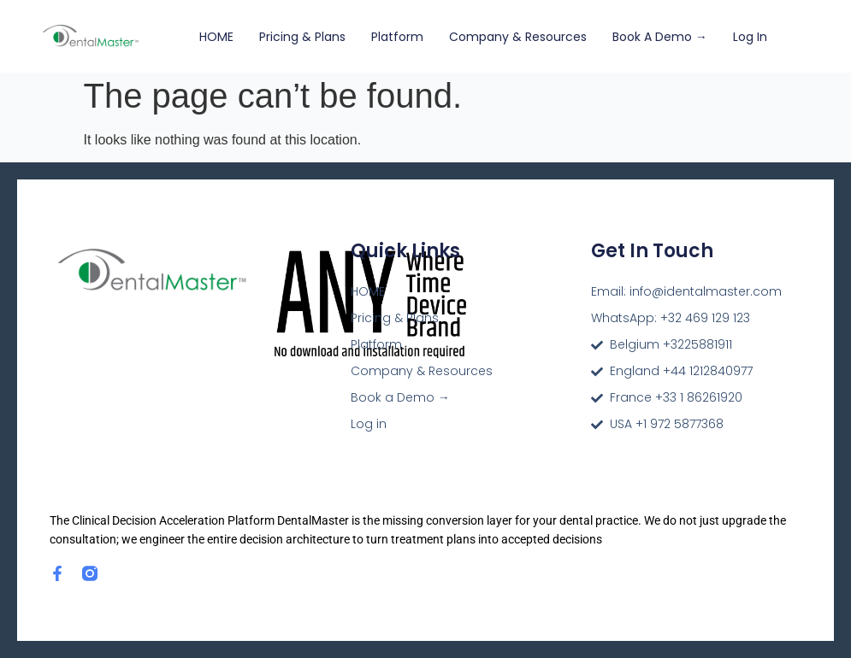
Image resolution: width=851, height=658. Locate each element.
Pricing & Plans (302, 36)
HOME (216, 36)
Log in (750, 36)
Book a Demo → (659, 36)
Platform (397, 36)
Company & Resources (518, 36)
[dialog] (819, 624)
